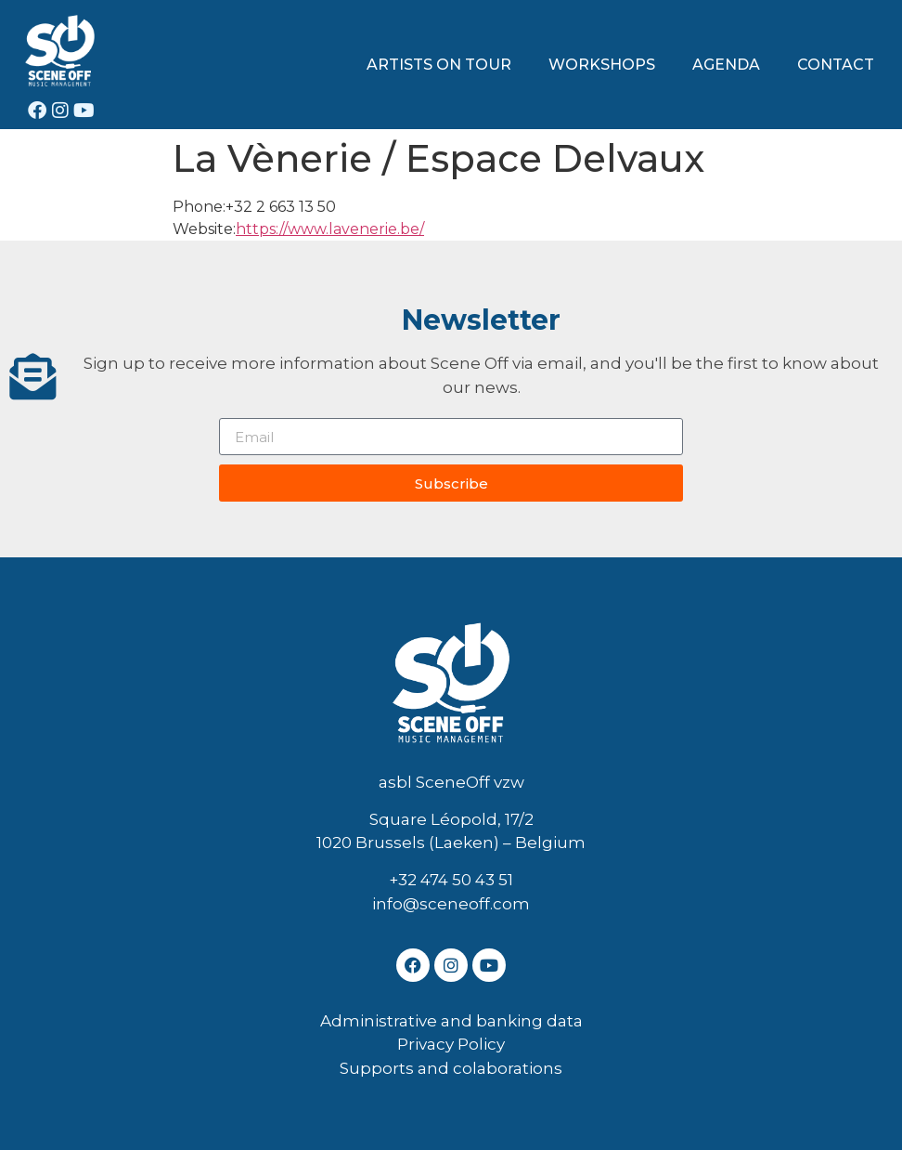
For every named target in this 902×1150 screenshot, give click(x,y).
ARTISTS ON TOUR (439, 64)
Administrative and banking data (451, 1021)
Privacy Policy (451, 1044)
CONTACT (835, 64)
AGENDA (726, 64)
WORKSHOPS (601, 64)
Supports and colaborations (451, 1068)
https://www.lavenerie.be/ (330, 229)
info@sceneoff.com (451, 904)
